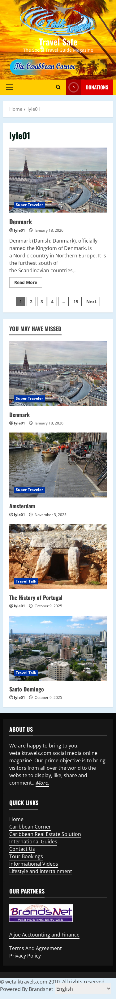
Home (16, 819)
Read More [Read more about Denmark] (28, 283)
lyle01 (19, 230)
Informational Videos (33, 863)
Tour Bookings (26, 856)
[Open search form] (58, 87)
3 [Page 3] (42, 301)
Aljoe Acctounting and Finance (44, 934)
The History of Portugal (35, 597)
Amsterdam (22, 506)
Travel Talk (26, 581)
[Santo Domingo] (58, 648)
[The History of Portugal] (58, 556)
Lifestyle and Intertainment (40, 871)
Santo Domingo (26, 689)
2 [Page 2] (31, 301)
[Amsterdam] (58, 465)
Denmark (20, 221)
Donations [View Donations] (87, 87)
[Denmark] (58, 373)
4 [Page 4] (52, 301)
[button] (9, 86)
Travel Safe (58, 41)
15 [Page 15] (75, 301)
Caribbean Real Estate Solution (45, 834)
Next (91, 301)
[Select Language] (83, 988)
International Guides (33, 841)
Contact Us (22, 849)
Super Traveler (29, 204)
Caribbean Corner (30, 826)
